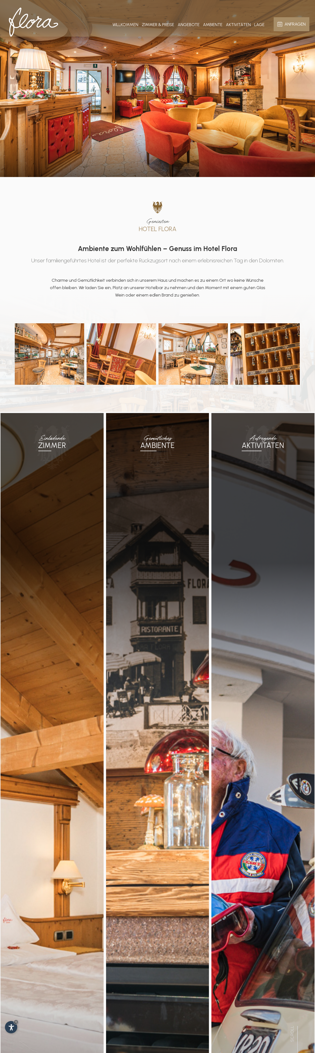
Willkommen (125, 23)
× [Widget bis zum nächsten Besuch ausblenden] (16, 1022)
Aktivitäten (238, 23)
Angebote (189, 23)
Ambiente (212, 23)
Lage (259, 23)
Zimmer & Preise (158, 23)
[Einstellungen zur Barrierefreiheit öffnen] (11, 1027)
